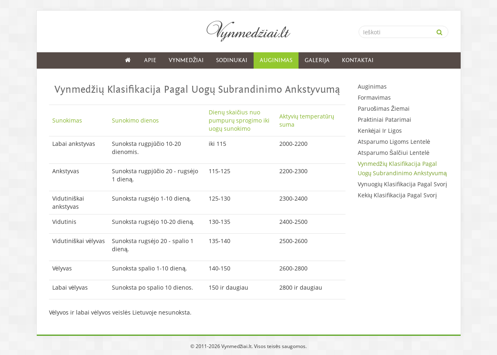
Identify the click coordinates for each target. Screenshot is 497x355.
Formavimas (374, 97)
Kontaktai (358, 60)
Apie (150, 60)
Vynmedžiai (186, 60)
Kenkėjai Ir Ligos (380, 130)
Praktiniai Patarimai (384, 119)
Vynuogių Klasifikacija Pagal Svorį (402, 184)
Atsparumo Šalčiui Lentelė (394, 152)
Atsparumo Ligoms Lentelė (394, 141)
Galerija (317, 60)
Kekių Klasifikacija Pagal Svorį (397, 195)
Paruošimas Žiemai (384, 108)
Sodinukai (231, 60)
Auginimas (276, 60)
